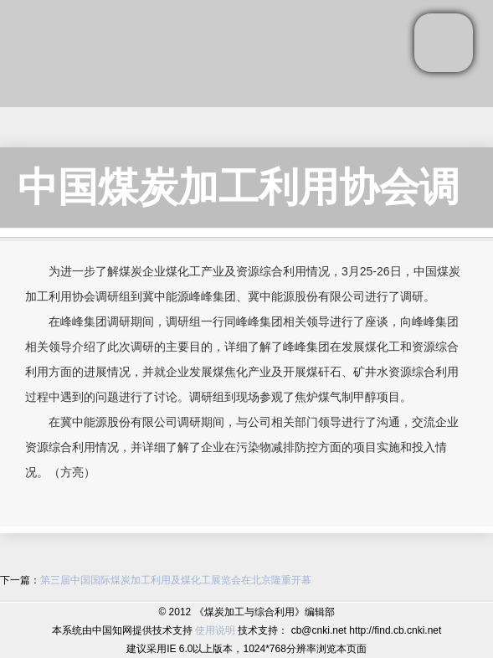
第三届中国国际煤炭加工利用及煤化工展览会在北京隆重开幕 (175, 580)
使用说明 (215, 630)
